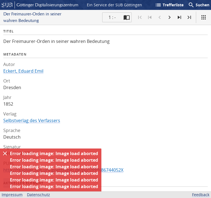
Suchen (198, 5)
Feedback (200, 194)
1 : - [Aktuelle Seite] (112, 17)
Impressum (12, 194)
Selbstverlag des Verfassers (31, 120)
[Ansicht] (203, 17)
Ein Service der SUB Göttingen (114, 4)
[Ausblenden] (5, 153)
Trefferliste (169, 5)
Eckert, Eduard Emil (23, 71)
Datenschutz (38, 194)
